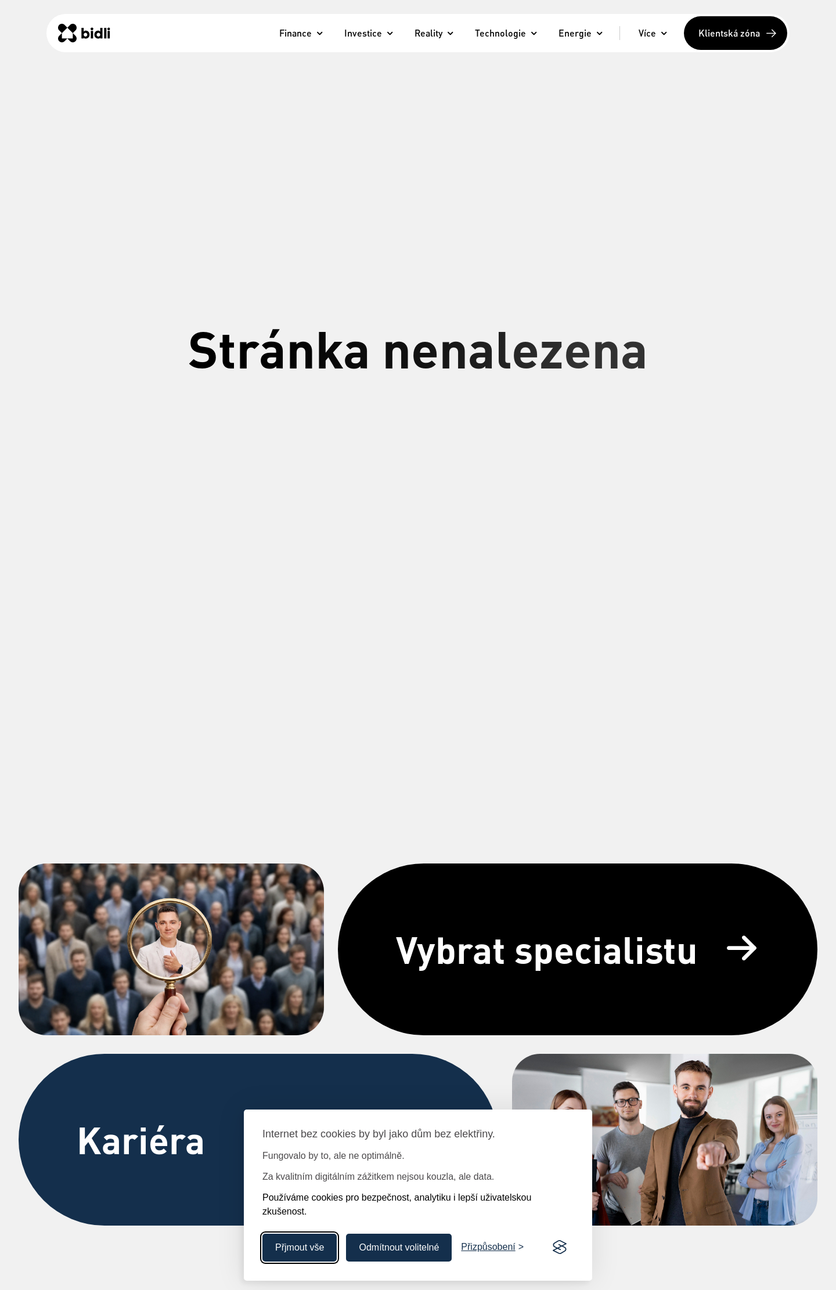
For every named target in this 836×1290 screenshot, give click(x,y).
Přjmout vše (299, 1247)
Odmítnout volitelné (399, 1247)
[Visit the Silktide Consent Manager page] (560, 1248)
